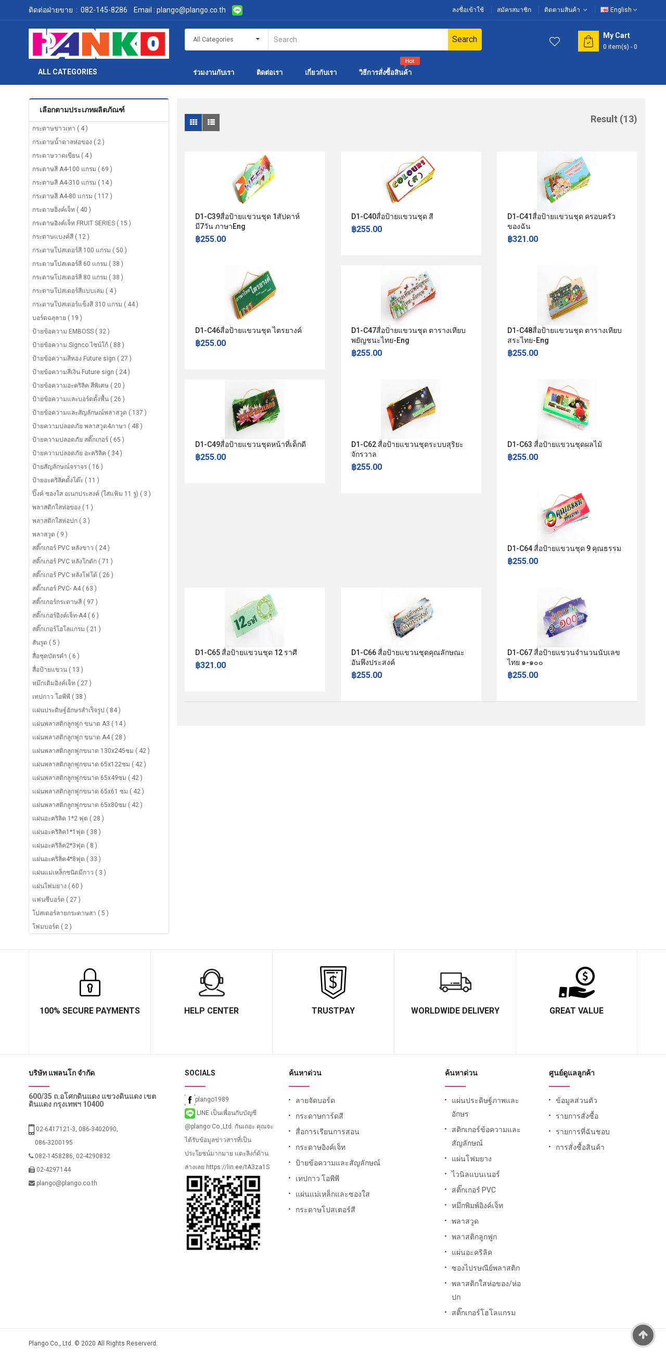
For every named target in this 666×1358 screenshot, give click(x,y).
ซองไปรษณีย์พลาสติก (486, 1268)
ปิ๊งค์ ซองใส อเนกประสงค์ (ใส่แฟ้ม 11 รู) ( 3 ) (91, 493)
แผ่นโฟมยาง (472, 1159)
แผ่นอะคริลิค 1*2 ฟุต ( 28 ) (68, 818)
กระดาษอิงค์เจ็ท (320, 1147)
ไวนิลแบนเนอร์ (476, 1174)
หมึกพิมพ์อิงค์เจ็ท (477, 1205)
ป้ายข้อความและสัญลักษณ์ (338, 1163)
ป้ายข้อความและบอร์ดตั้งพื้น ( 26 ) (78, 399)
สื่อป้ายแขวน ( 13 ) (57, 669)
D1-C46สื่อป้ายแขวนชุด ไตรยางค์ (248, 330)
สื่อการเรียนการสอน (328, 1132)
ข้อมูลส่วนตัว (576, 1100)
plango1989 (207, 1099)
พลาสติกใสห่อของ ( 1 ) (62, 507)
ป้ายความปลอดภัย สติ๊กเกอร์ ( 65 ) (78, 439)
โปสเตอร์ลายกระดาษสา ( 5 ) (70, 913)
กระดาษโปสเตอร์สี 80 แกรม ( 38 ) (77, 277)
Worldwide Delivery (455, 1011)
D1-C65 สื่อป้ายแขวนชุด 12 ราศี (246, 652)
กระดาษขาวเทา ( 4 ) (60, 128)
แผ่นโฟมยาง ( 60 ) (57, 886)
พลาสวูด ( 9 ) (50, 534)
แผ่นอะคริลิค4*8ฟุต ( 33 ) (66, 859)
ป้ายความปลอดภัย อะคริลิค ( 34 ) (77, 453)
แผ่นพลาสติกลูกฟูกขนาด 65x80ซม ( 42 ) (87, 805)
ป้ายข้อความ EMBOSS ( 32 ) (71, 331)
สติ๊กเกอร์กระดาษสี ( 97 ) (65, 602)
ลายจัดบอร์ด (315, 1100)
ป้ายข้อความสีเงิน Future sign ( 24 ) (81, 372)
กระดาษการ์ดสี (319, 1116)
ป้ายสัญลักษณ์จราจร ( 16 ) (67, 466)
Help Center (211, 1011)
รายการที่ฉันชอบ (583, 1132)
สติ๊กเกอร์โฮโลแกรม (484, 1313)
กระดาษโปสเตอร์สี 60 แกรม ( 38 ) (77, 263)
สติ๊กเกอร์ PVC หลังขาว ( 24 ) (71, 548)
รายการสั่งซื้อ (577, 1116)
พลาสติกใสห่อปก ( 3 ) (61, 520)
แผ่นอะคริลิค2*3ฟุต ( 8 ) (64, 845)
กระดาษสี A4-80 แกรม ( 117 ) (72, 196)
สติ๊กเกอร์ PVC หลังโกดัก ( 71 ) (72, 561)
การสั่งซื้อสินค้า (580, 1147)
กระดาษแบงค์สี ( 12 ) (60, 236)
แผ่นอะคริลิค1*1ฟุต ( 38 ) (66, 832)
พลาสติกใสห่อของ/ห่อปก (486, 1290)
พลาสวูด (465, 1221)
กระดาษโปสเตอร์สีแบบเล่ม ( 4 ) (74, 290)
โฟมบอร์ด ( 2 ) (52, 926)
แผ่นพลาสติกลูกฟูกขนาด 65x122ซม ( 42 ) (89, 764)
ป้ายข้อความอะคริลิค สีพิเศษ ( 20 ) (78, 385)
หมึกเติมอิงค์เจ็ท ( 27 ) (62, 683)
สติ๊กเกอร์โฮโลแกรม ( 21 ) (66, 629)
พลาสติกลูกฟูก (474, 1237)
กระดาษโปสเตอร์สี (325, 1210)
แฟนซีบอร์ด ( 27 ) (56, 899)
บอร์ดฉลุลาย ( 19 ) (57, 318)
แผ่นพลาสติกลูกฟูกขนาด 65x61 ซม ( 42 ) (88, 791)
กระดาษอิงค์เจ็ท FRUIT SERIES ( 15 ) (81, 223)
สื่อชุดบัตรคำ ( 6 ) (56, 656)
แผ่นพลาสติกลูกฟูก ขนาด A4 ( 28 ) (79, 737)
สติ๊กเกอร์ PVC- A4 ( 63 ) (64, 588)
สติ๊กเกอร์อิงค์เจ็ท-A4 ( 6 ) (65, 615)
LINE (198, 1113)
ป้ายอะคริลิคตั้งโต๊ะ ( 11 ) (65, 480)
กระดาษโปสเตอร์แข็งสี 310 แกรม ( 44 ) (85, 304)
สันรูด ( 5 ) (46, 642)
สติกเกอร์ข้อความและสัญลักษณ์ (486, 1136)
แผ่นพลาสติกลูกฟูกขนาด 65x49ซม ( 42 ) (87, 778)
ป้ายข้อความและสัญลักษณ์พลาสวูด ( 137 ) (89, 412)
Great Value (576, 1011)
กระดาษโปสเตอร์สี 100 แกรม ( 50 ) (79, 250)
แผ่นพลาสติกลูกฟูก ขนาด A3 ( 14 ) (79, 723)
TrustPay (333, 1011)
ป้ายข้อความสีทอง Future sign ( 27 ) (82, 358)
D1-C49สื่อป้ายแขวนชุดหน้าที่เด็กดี (250, 444)
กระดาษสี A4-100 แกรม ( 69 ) (72, 169)
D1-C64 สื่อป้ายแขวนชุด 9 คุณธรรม (564, 548)
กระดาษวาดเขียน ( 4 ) (62, 155)
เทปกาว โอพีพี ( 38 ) (59, 696)
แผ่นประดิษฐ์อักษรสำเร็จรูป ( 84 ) (76, 710)
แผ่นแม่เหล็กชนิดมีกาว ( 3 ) (69, 872)
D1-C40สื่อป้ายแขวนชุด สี (392, 216)
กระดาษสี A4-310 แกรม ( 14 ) (72, 182)
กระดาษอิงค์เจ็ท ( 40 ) (61, 209)
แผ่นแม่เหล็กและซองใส (333, 1194)
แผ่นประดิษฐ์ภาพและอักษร (485, 1107)
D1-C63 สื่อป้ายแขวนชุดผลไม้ (554, 444)
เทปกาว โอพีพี (317, 1178)
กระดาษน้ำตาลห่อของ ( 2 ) (68, 142)
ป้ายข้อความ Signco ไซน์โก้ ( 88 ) (78, 345)
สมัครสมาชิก (514, 10)
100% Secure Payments (90, 1011)
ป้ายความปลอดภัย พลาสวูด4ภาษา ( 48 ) (87, 426)
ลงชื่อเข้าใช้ (468, 10)
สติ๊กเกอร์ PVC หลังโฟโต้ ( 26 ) (72, 575)
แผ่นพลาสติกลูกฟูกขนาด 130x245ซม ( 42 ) (91, 750)
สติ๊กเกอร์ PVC (474, 1190)
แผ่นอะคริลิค (472, 1252)
